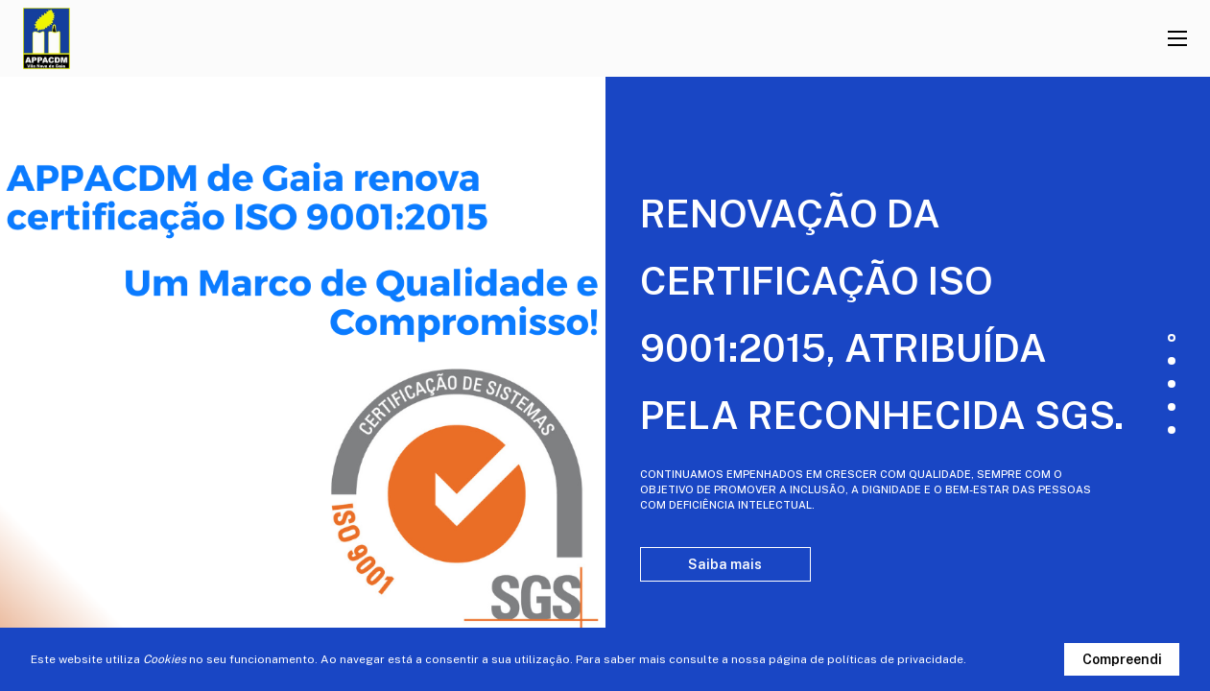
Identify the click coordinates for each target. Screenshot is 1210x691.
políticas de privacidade (895, 659)
